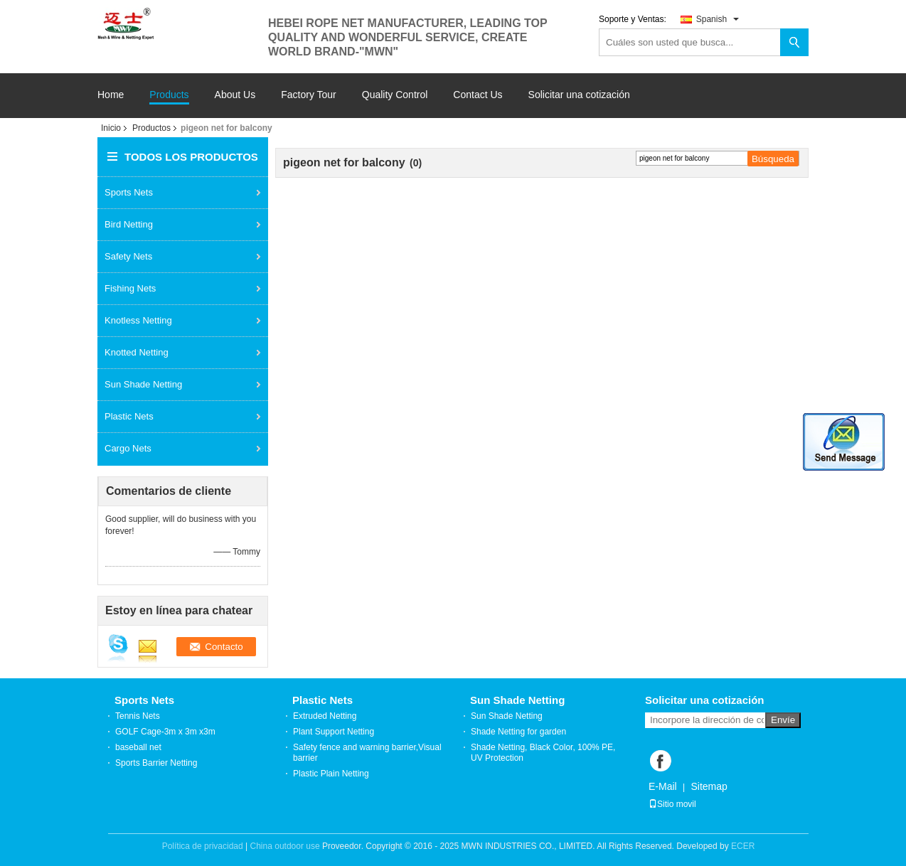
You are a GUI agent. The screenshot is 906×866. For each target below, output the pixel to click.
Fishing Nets (130, 288)
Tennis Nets (137, 716)
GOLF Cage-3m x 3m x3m (165, 732)
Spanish (717, 19)
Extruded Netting (324, 716)
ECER (743, 846)
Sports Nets (129, 192)
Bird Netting (129, 224)
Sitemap (709, 786)
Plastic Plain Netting (331, 774)
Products (168, 95)
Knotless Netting (138, 320)
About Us (235, 95)
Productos (151, 128)
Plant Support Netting (333, 732)
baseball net (138, 747)
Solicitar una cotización (579, 94)
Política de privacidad (202, 846)
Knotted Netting (137, 352)
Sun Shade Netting (143, 384)
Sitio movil (672, 804)
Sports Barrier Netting (156, 763)
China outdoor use (285, 846)
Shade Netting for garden (518, 732)
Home (110, 95)
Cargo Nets (128, 448)
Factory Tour (308, 95)
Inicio (111, 128)
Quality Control (395, 95)
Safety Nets (128, 256)
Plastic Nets (129, 416)
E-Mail (663, 786)
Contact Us (477, 95)
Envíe (783, 720)
